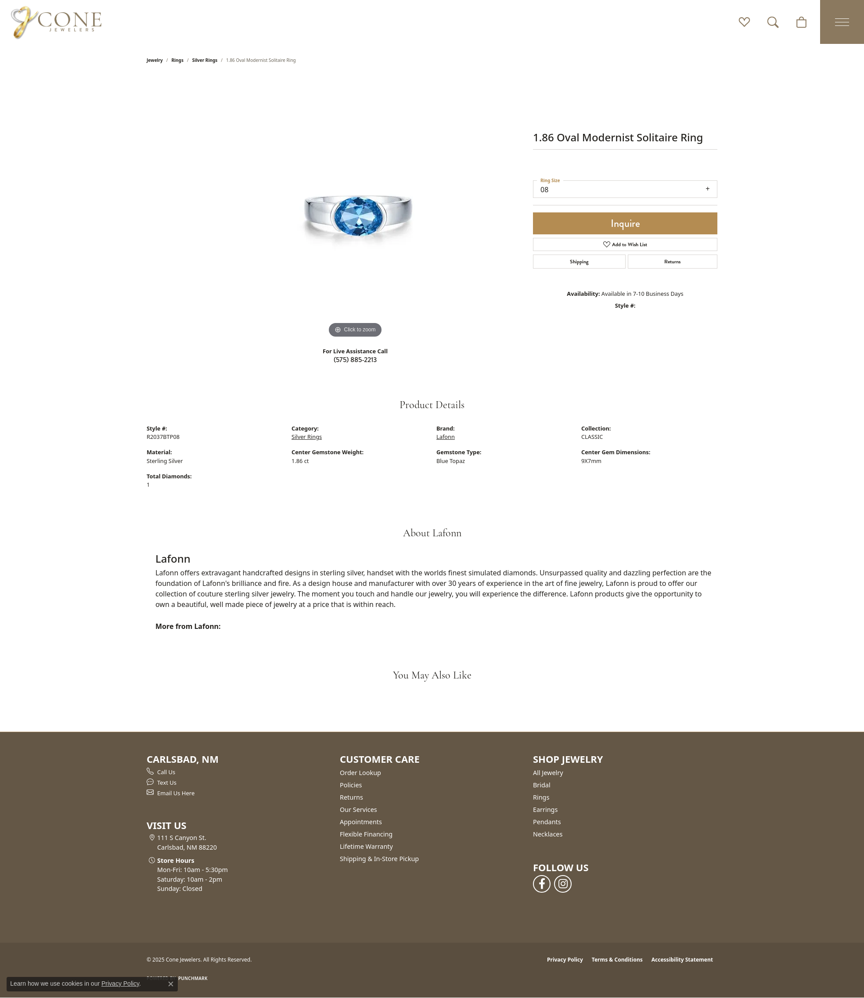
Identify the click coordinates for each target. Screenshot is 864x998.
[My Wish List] (744, 22)
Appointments (361, 822)
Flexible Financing (366, 834)
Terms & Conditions (617, 959)
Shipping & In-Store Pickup (379, 858)
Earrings (545, 809)
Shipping (579, 262)
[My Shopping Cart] (801, 22)
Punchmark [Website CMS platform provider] (193, 978)
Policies (351, 785)
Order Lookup (360, 772)
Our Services (358, 809)
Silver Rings (205, 60)
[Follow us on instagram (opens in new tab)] (563, 884)
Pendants (547, 822)
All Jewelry (548, 772)
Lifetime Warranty (366, 846)
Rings (178, 60)
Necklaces (547, 834)
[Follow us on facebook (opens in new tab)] (542, 884)
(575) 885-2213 (355, 360)
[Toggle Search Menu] (773, 22)
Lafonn (445, 437)
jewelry (155, 60)
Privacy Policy (565, 959)
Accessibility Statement (682, 959)
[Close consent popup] (170, 984)
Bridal (542, 785)
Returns (672, 262)
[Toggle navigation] (842, 22)
